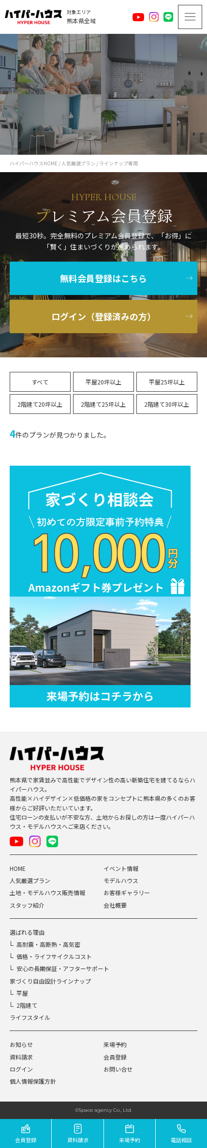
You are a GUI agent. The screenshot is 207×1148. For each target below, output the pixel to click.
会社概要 (115, 905)
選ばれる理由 (27, 932)
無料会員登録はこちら (103, 278)
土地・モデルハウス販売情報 (47, 892)
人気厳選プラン (30, 880)
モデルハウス (121, 880)
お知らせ (21, 1044)
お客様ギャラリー (127, 892)
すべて (39, 382)
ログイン (21, 1069)
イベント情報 (121, 868)
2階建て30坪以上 (166, 404)
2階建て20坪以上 (39, 404)
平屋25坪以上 (167, 382)
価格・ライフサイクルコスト (54, 956)
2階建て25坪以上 (103, 404)
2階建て (26, 1005)
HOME (18, 868)
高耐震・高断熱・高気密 (48, 944)
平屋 (22, 993)
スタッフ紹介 (27, 905)
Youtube (138, 17)
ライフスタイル (30, 1017)
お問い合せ (118, 1069)
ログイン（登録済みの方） (103, 316)
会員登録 (115, 1057)
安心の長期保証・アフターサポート (62, 968)
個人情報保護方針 (33, 1081)
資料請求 (21, 1057)
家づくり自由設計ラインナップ (50, 981)
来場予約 (115, 1044)
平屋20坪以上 (103, 382)
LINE (168, 17)
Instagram (154, 17)
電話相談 (181, 1140)
